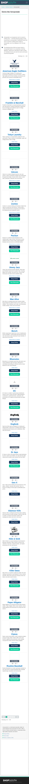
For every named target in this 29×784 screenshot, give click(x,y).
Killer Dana (14, 571)
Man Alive (14, 299)
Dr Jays (14, 452)
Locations (18, 79)
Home (3, 7)
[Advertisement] (14, 25)
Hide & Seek (14, 539)
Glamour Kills (14, 511)
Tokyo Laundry (14, 135)
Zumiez (14, 204)
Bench (14, 331)
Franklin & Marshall (14, 103)
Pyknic (14, 634)
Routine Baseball (14, 666)
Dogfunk (14, 424)
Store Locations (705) (8, 737)
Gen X (14, 482)
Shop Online (14, 114)
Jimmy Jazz (14, 267)
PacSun (14, 236)
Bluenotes (14, 359)
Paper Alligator (14, 602)
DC (14, 391)
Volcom (14, 172)
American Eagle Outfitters (14, 71)
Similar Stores (9, 7)
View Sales (14, 86)
